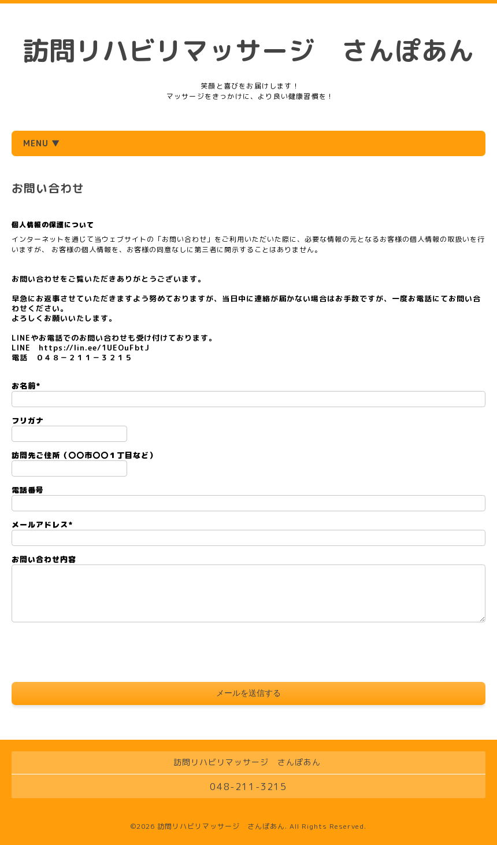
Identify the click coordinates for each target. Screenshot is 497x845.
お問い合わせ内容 (44, 559)
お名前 (26, 386)
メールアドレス (42, 524)
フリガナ (28, 420)
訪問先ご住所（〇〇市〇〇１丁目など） (84, 455)
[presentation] (99, 653)
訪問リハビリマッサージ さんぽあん (248, 50)
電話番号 (28, 490)
